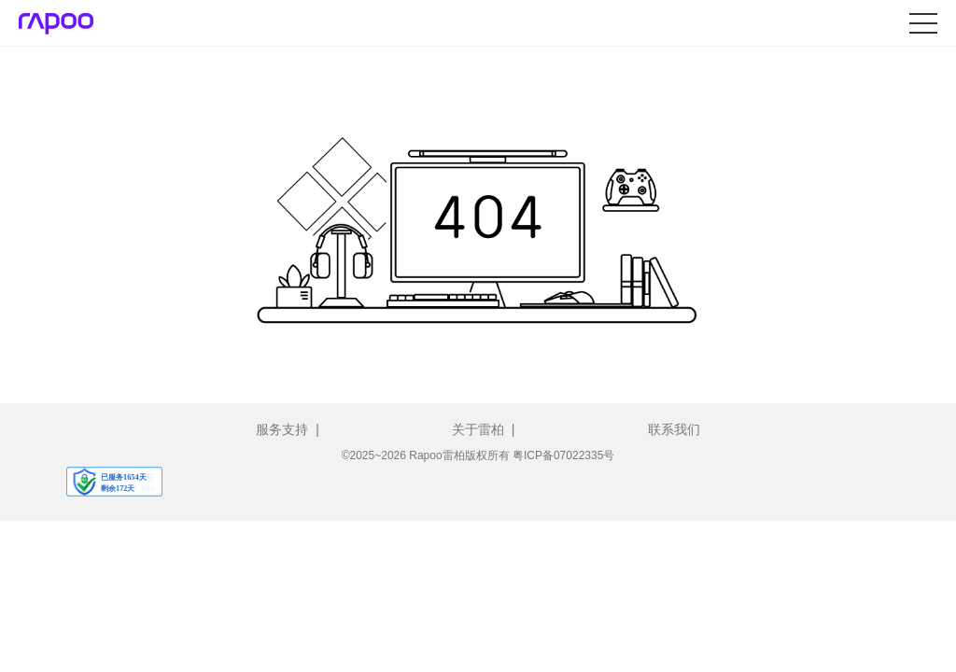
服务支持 (282, 429)
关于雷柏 (478, 429)
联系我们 (674, 429)
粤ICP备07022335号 (563, 455)
